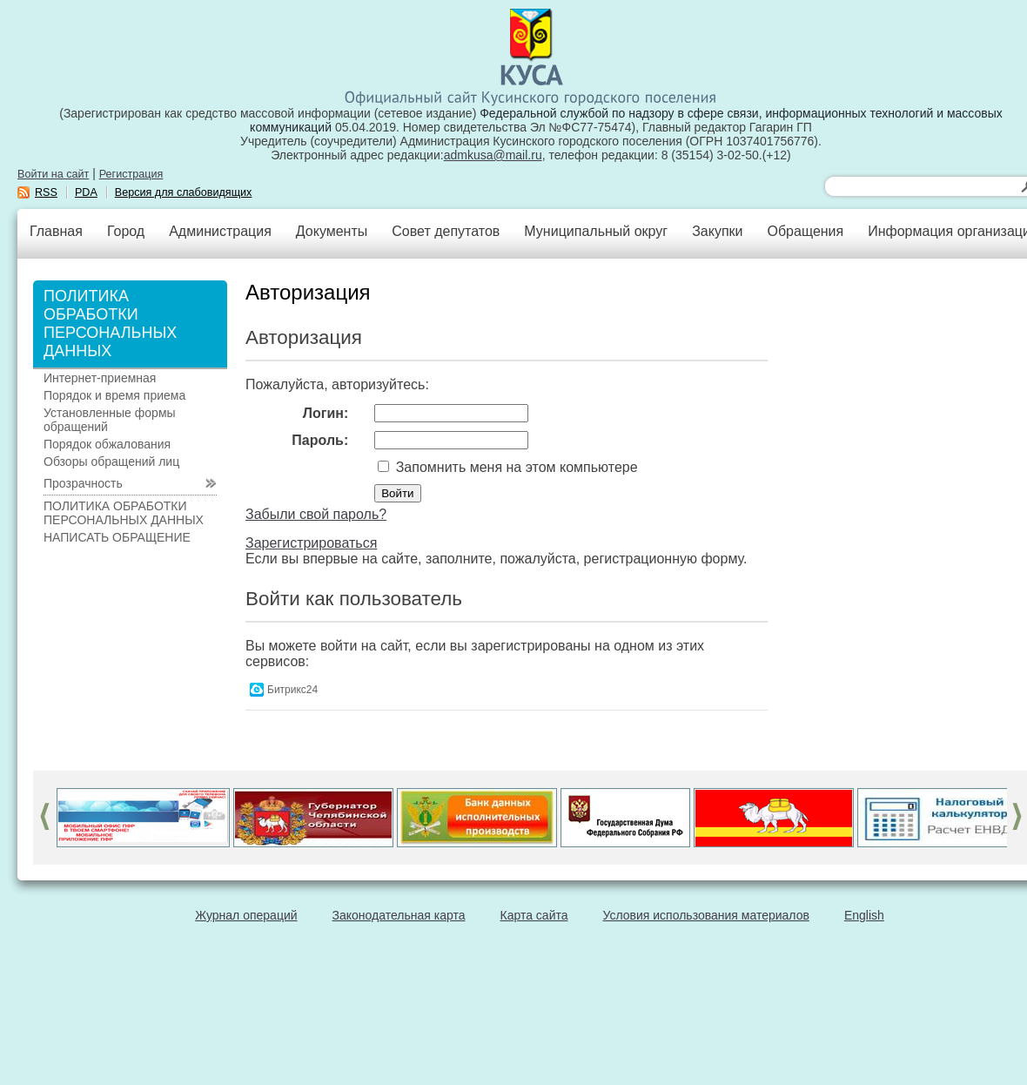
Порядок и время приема (114, 395)
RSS (46, 192)
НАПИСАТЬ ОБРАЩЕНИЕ (117, 537)
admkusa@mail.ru (493, 155)
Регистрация (131, 174)
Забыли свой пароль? (315, 514)
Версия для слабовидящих (183, 192)
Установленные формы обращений (110, 420)
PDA (86, 192)
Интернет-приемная (100, 378)
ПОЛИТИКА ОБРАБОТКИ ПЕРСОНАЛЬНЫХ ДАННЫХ (124, 513)
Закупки (717, 231)
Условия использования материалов (706, 915)
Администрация (220, 231)
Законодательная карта (399, 915)
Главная (56, 231)
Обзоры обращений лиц (111, 461)
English (864, 915)
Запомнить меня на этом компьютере (514, 467)
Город (125, 231)
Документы (331, 231)
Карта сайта (534, 915)
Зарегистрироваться (311, 543)
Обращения (805, 231)
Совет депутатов (446, 231)
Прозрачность (83, 483)
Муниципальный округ (596, 231)
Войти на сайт (53, 174)
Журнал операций (246, 915)
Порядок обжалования (107, 444)
